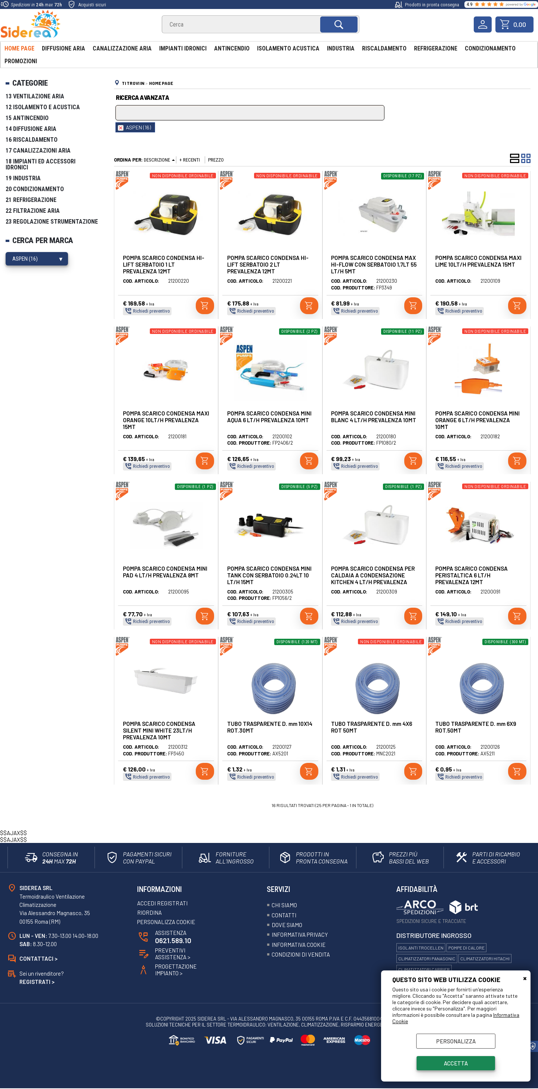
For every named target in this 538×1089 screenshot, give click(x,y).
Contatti (284, 915)
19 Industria (23, 178)
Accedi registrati (162, 903)
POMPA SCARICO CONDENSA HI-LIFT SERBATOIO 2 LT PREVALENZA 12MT (268, 264)
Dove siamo (287, 924)
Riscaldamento (384, 48)
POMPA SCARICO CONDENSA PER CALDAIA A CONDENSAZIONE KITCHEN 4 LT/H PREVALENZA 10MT (373, 578)
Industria (341, 48)
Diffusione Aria (63, 48)
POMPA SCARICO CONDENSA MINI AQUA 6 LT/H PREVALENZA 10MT (269, 416)
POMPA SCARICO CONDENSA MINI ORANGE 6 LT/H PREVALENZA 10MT (477, 420)
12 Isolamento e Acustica (43, 107)
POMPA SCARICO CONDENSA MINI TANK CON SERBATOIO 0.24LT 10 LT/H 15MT (269, 575)
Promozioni (20, 61)
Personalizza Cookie (166, 922)
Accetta (456, 1063)
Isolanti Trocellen (420, 947)
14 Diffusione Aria (31, 128)
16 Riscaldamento (32, 139)
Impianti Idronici (183, 48)
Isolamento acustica (288, 48)
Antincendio (232, 48)
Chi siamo (284, 905)
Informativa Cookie (299, 944)
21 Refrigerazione (31, 199)
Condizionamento (490, 48)
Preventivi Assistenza (173, 954)
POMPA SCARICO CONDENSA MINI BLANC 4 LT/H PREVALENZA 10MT (373, 416)
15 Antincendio (27, 118)
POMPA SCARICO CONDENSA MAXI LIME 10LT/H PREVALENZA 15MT (478, 261)
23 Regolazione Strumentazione (52, 221)
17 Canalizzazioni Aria (38, 150)
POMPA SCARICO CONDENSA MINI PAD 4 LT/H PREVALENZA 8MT (165, 572)
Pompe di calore (466, 947)
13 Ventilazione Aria (35, 96)
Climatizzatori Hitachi (485, 958)
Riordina (149, 912)
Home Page (19, 48)
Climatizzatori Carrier (424, 969)
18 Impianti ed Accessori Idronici (40, 164)
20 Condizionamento (35, 189)
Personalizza (456, 1041)
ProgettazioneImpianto (176, 970)
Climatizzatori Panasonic (426, 958)
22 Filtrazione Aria (33, 210)
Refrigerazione (435, 48)
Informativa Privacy (300, 935)
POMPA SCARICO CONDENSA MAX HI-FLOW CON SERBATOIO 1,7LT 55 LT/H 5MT (374, 264)
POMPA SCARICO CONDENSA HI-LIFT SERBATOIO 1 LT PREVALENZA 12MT (163, 264)
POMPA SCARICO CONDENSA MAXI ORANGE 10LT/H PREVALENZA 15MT (166, 420)
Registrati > (37, 982)
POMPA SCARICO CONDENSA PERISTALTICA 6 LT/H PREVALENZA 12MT (471, 575)
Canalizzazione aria (122, 48)
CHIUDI (525, 978)
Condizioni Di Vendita (301, 954)
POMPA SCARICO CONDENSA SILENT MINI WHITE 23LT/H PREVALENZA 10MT (159, 730)
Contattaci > (38, 958)
